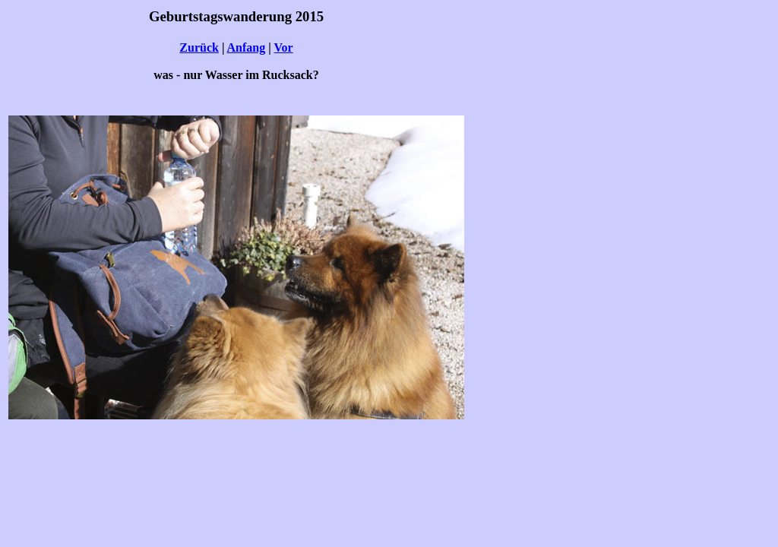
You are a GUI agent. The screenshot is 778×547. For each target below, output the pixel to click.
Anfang (246, 47)
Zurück (199, 47)
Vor (283, 47)
